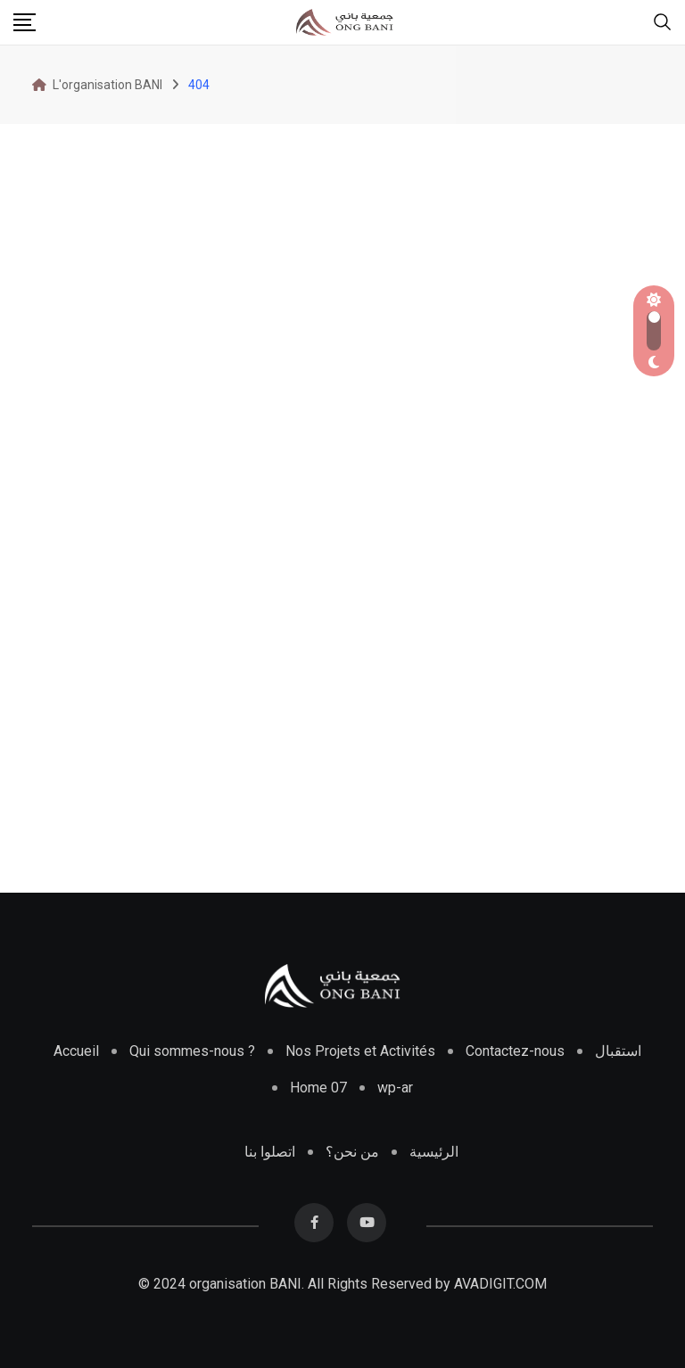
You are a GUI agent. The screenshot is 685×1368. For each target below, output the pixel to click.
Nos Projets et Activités (360, 1050)
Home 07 (318, 1087)
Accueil (76, 1050)
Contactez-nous (515, 1050)
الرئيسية (433, 1151)
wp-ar (395, 1087)
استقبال (618, 1050)
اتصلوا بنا (269, 1151)
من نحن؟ (352, 1151)
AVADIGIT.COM (500, 1283)
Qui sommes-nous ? (192, 1050)
